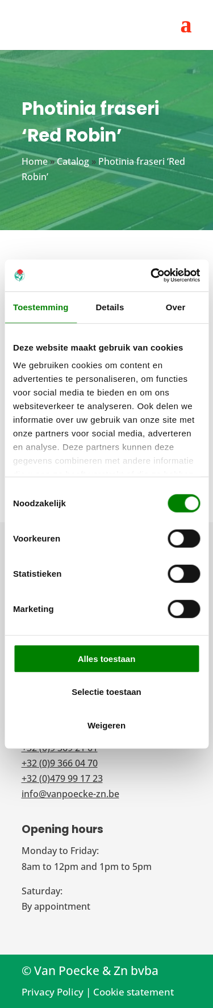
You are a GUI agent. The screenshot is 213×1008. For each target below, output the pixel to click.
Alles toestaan (107, 658)
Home (35, 161)
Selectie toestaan (106, 692)
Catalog (73, 161)
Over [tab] (176, 306)
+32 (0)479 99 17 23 (62, 778)
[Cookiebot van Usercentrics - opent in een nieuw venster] (151, 275)
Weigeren (106, 725)
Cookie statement (133, 991)
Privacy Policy (52, 991)
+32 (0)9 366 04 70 (60, 763)
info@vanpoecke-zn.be (70, 794)
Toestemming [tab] (41, 306)
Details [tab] (109, 306)
